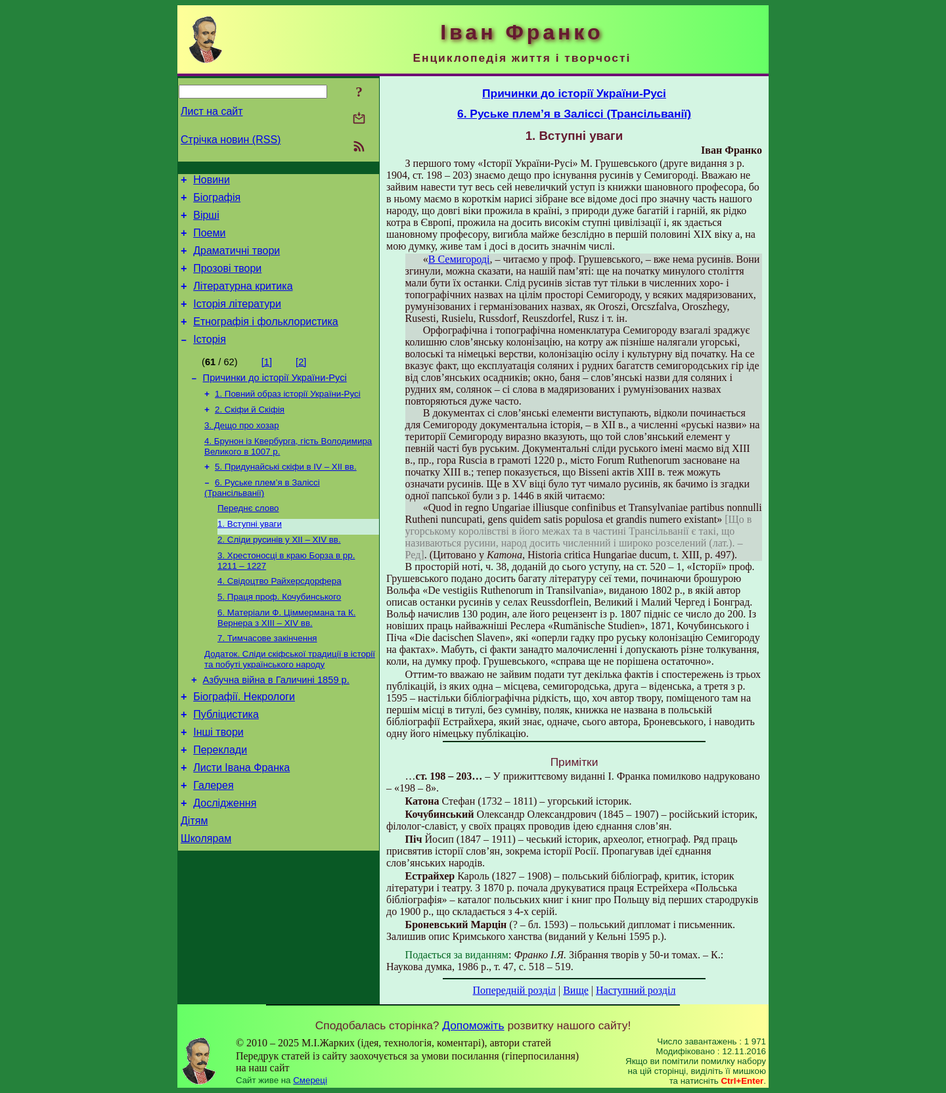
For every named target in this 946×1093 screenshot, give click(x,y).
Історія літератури (237, 319)
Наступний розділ (635, 990)
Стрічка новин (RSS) (231, 139)
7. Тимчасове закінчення (267, 678)
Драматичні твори (236, 260)
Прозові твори (227, 280)
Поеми (209, 240)
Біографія (216, 201)
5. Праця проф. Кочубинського (279, 634)
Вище (576, 990)
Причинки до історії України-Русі (275, 399)
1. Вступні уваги (249, 556)
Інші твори (218, 781)
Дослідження (224, 860)
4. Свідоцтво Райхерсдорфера (279, 617)
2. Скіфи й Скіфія (249, 434)
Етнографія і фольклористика (265, 339)
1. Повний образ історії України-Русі (288, 417)
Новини (211, 181)
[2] (301, 381)
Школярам (206, 899)
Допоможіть (473, 1025)
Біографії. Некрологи (244, 741)
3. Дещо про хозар (241, 451)
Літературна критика (242, 299)
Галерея (213, 840)
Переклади (220, 801)
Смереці (310, 1080)
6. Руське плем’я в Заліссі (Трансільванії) (262, 517)
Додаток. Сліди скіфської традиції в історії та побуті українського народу (289, 700)
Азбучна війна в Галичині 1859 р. (276, 723)
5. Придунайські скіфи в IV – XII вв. (286, 495)
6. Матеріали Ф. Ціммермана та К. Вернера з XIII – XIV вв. (286, 656)
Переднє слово (248, 539)
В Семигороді (459, 259)
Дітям (194, 879)
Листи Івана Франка (241, 820)
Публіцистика (226, 761)
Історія (209, 359)
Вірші (206, 221)
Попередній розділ (514, 990)
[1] (266, 381)
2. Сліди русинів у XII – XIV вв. (279, 573)
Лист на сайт (212, 111)
